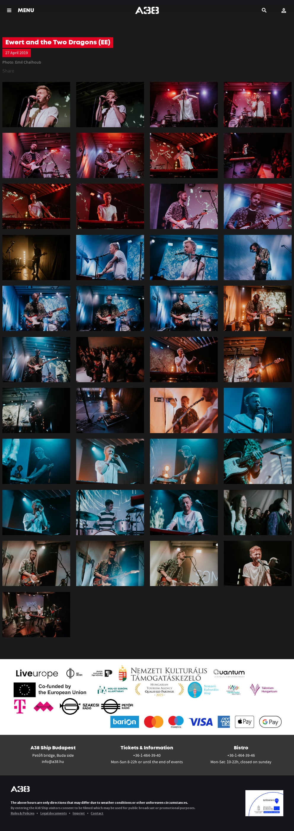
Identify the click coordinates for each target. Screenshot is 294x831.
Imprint (79, 813)
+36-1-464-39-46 (241, 755)
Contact (97, 813)
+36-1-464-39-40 (147, 755)
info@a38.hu (53, 761)
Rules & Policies (22, 813)
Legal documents (53, 813)
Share (8, 71)
